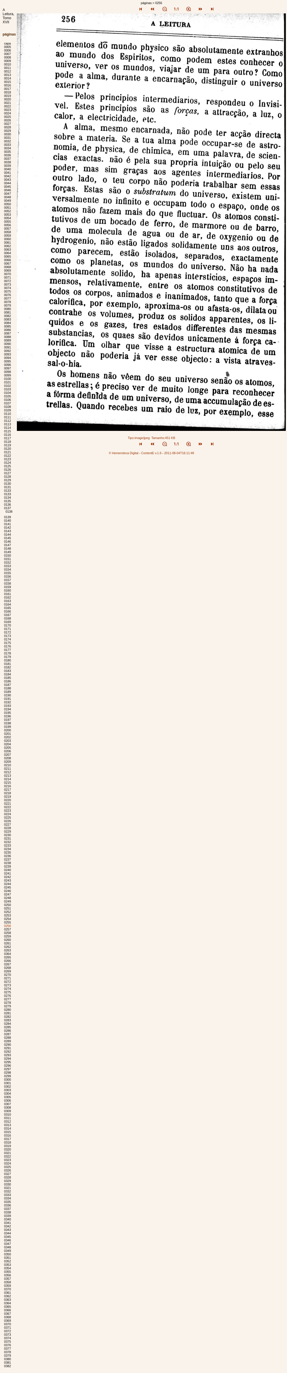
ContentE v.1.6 (151, 453)
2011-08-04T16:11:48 (179, 453)
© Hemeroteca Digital (123, 453)
